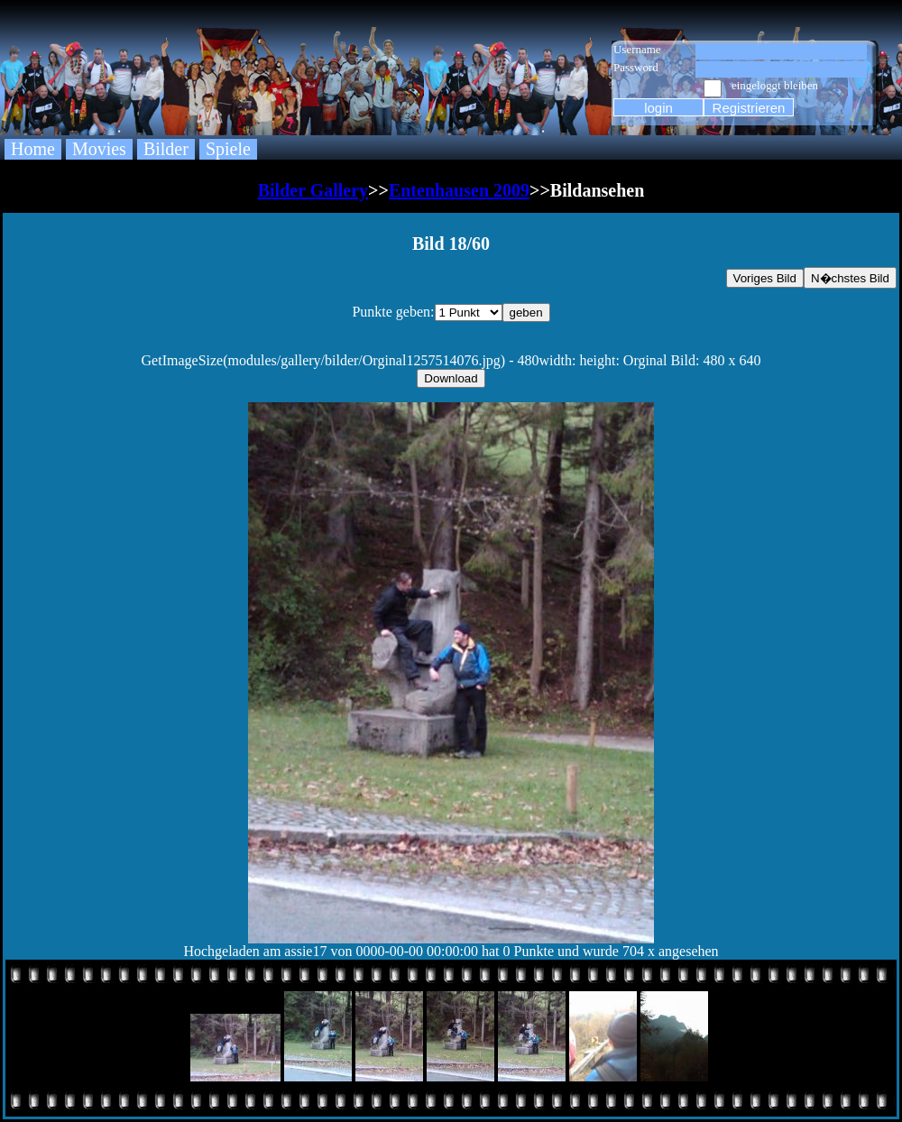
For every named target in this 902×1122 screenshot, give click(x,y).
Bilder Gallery (313, 190)
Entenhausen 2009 (459, 190)
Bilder (166, 149)
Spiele (228, 149)
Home (33, 149)
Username (637, 49)
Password (635, 67)
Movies (99, 149)
